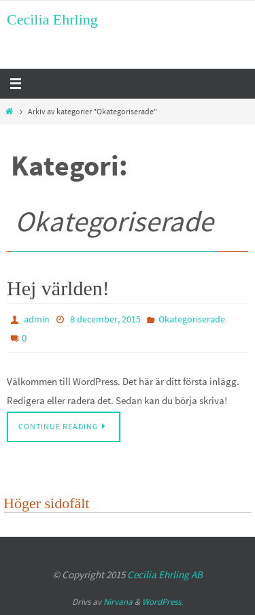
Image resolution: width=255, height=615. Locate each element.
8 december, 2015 (105, 319)
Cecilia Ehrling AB (165, 574)
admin (37, 319)
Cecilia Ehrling (52, 19)
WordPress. (162, 602)
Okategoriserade (191, 319)
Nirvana (118, 602)
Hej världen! (58, 288)
